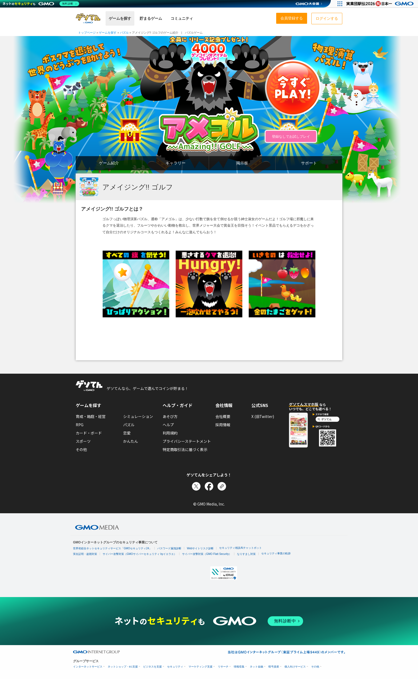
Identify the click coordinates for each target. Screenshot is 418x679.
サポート (309, 163)
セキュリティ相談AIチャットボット (240, 547)
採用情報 (222, 424)
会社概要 (222, 416)
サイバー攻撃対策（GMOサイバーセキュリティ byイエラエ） (139, 553)
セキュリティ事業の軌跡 (276, 553)
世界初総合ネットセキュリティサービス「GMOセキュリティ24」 (112, 548)
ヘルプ (168, 424)
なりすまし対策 (246, 553)
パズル (128, 424)
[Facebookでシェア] (209, 486)
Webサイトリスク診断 (200, 548)
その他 (81, 449)
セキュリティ (175, 666)
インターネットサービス (87, 666)
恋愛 (127, 433)
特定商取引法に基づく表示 (185, 449)
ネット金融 (256, 666)
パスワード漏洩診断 (169, 548)
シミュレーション (138, 416)
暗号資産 (273, 666)
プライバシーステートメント (187, 441)
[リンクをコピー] (222, 486)
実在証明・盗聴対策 (85, 553)
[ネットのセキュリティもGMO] (41, 3)
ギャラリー (176, 163)
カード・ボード (89, 433)
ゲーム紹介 (109, 163)
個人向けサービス (295, 666)
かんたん (130, 441)
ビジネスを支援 (152, 666)
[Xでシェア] (196, 486)
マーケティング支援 (200, 666)
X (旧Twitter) (262, 416)
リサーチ (223, 666)
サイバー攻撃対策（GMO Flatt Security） (206, 553)
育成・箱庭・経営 (91, 416)
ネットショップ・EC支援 (123, 666)
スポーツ (83, 441)
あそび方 (170, 416)
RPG (79, 424)
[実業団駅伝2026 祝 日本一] (381, 3)
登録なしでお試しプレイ (291, 137)
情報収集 (239, 666)
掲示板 (242, 163)
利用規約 (170, 433)
